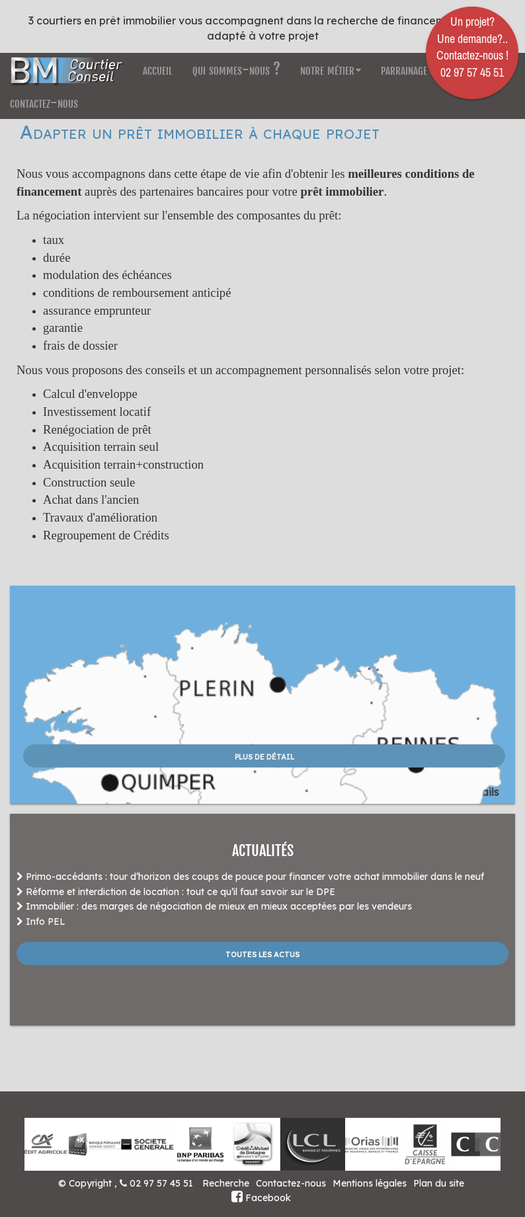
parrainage (404, 69)
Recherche (225, 1183)
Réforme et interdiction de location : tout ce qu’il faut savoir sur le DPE (176, 892)
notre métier (330, 69)
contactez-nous (44, 102)
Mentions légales (370, 1183)
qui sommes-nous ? (236, 69)
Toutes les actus (262, 953)
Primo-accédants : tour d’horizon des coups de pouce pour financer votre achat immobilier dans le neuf (250, 877)
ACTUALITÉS (263, 850)
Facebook (261, 1198)
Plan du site (438, 1183)
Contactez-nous (291, 1183)
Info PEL (41, 921)
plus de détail (264, 755)
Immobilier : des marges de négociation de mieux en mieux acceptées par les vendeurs (214, 906)
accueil (158, 69)
